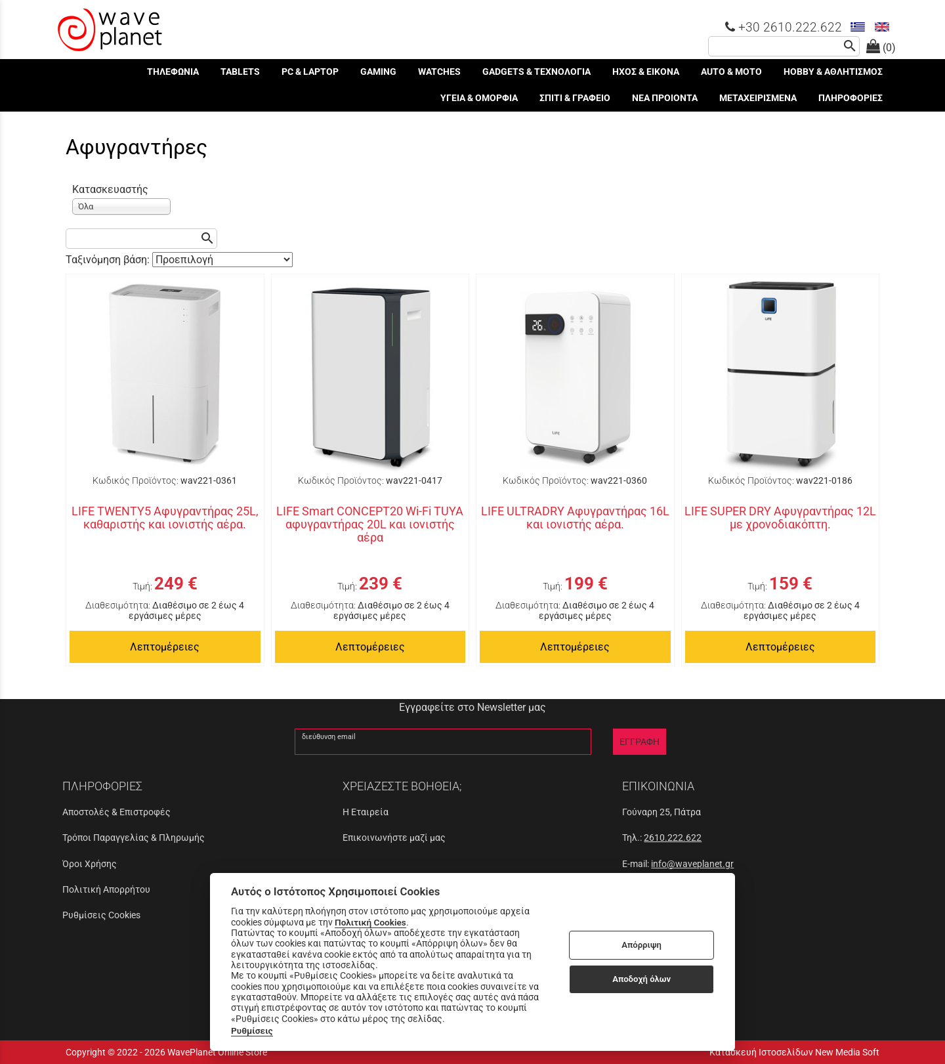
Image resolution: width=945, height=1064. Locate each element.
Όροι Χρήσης (89, 864)
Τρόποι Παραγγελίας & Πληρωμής (133, 837)
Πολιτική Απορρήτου (106, 889)
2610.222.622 (673, 837)
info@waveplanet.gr (692, 864)
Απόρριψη (641, 945)
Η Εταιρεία (365, 812)
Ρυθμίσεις (252, 1030)
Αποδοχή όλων (641, 979)
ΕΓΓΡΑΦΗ (640, 741)
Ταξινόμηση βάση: (109, 259)
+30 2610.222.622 (783, 27)
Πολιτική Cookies (370, 922)
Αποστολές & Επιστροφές (116, 812)
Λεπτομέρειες (165, 647)
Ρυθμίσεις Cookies (101, 915)
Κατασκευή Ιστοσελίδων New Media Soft (794, 1052)
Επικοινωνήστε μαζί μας (394, 837)
